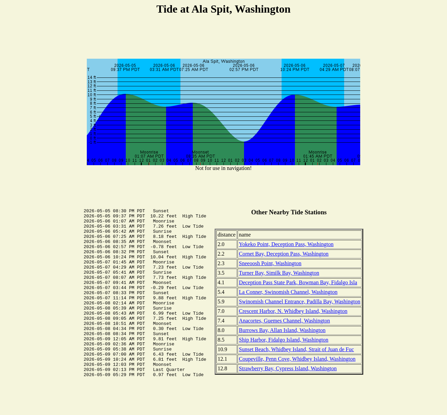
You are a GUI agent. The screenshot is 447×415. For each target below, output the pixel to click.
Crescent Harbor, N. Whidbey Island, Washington (293, 311)
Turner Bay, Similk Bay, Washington (279, 273)
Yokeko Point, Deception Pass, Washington (286, 244)
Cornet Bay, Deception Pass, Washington (283, 254)
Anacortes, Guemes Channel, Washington (284, 321)
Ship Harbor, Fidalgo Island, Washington (283, 340)
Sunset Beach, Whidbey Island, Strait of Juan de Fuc (296, 349)
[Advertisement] (223, 38)
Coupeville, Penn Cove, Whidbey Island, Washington (297, 359)
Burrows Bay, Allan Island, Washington (282, 330)
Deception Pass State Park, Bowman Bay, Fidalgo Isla (298, 282)
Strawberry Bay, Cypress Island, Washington (288, 368)
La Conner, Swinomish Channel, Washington (288, 292)
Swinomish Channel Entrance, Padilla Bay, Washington (299, 301)
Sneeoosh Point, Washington (270, 263)
